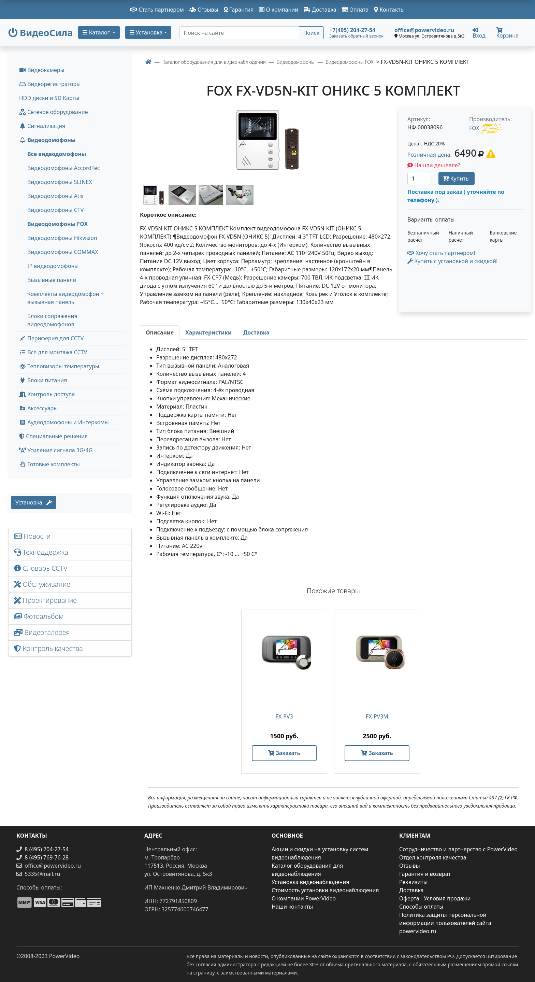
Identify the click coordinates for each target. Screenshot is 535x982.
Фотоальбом (39, 616)
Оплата (355, 9)
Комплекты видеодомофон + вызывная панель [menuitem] (65, 298)
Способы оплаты (421, 906)
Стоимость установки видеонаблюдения (325, 890)
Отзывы (203, 9)
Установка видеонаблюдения (310, 882)
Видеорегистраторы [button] (50, 84)
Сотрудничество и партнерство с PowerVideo (458, 849)
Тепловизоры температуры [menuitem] (59, 366)
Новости (32, 536)
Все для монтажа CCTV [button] (53, 352)
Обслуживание (42, 584)
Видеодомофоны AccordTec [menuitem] (63, 168)
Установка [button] (146, 32)
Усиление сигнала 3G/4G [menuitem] (55, 450)
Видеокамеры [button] (41, 70)
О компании (278, 9)
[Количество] (418, 178)
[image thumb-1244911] (183, 194)
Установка (33, 502)
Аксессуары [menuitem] (38, 408)
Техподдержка (41, 552)
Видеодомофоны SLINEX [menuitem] (59, 182)
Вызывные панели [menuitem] (51, 280)
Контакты (389, 9)
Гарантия (239, 9)
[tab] (159, 332)
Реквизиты (413, 882)
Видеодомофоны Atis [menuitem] (55, 196)
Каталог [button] (97, 32)
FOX (474, 128)
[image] (267, 140)
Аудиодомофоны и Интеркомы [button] (64, 422)
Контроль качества (50, 648)
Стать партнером (157, 9)
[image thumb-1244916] (211, 194)
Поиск (311, 33)
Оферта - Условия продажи (435, 898)
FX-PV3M (377, 716)
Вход (479, 32)
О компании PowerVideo (304, 898)
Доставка (320, 9)
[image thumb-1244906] (154, 194)
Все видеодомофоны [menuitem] (56, 154)
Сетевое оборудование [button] (53, 112)
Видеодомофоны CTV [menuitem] (55, 210)
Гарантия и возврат (425, 874)
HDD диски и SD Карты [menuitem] (49, 98)
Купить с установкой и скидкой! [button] (452, 261)
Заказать (284, 753)
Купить (456, 178)
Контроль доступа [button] (47, 394)
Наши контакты (292, 906)
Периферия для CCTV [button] (51, 338)
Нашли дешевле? (433, 165)
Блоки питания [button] (43, 380)
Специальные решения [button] (53, 436)
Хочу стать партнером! (441, 253)
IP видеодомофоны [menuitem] (52, 266)
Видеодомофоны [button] (47, 140)
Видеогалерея (42, 632)
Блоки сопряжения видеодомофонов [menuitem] (52, 320)
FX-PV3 (284, 716)
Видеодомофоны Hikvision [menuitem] (62, 238)
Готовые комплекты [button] (49, 464)
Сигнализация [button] (42, 126)
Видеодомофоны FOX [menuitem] (57, 224)
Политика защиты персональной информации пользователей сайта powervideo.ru (445, 923)
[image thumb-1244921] (240, 194)
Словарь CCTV (41, 568)
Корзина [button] (507, 33)
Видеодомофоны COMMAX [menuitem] (62, 252)
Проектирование (45, 600)
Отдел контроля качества (432, 857)
